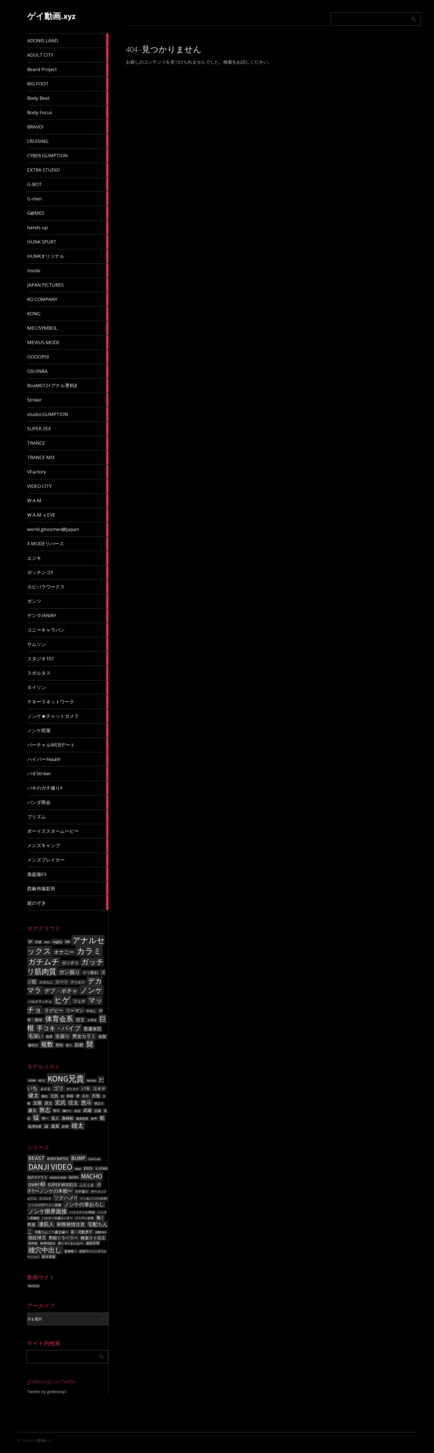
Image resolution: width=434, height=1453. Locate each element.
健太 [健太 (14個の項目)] (33, 1095)
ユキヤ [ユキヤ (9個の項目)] (99, 1088)
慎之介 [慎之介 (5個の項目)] (99, 1103)
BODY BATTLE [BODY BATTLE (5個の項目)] (57, 1158)
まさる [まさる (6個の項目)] (45, 1089)
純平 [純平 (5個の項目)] (94, 1118)
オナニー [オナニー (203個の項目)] (64, 952)
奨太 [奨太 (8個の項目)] (48, 1103)
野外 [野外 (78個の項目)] (59, 1045)
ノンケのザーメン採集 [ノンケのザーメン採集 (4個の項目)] (44, 1205)
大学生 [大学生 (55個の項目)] (92, 1020)
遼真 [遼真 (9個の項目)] (55, 1126)
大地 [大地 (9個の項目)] (96, 1095)
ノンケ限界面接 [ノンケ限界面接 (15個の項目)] (47, 1211)
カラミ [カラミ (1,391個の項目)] (89, 951)
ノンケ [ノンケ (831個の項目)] (91, 990)
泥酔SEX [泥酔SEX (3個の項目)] (100, 1232)
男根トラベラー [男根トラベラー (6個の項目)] (63, 1237)
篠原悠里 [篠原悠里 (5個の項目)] (82, 1118)
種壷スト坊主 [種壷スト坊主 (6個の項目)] (93, 1237)
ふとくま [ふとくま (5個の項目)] (86, 1185)
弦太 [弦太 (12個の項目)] (73, 1103)
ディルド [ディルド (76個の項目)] (78, 982)
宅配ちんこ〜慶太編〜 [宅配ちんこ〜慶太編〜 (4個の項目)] (51, 1232)
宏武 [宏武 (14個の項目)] (60, 1102)
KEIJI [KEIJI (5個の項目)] (41, 1080)
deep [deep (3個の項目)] (78, 1169)
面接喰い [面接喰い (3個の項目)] (70, 1251)
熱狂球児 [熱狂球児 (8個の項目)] (37, 1237)
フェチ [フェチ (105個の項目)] (79, 1001)
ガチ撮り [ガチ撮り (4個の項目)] (81, 1191)
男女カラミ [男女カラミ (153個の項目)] (84, 1036)
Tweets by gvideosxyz (46, 1391)
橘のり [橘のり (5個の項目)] (67, 1111)
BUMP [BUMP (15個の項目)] (78, 1157)
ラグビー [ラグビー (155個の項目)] (53, 1010)
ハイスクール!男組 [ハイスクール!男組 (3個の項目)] (82, 1212)
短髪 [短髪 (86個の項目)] (102, 1036)
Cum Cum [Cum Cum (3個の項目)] (94, 1159)
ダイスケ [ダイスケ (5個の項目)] (72, 1089)
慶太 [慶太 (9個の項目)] (32, 1110)
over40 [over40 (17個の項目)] (36, 1184)
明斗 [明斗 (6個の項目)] (56, 1111)
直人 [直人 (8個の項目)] (55, 1118)
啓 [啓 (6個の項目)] (77, 1096)
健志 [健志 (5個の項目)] (45, 1096)
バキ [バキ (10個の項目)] (85, 1088)
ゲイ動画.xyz (51, 16)
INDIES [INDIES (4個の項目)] (73, 1177)
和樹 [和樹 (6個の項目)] (70, 1096)
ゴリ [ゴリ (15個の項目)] (58, 1088)
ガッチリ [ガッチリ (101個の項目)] (70, 962)
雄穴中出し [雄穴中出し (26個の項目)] (45, 1250)
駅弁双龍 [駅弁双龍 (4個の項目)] (48, 1257)
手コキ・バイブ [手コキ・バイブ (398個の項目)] (59, 1028)
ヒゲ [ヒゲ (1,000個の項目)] (62, 1000)
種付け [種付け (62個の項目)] (33, 1045)
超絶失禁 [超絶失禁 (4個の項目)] (92, 1243)
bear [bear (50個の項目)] (47, 942)
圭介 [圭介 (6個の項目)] (85, 1096)
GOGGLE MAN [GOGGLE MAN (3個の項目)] (58, 1177)
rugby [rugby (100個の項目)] (57, 941)
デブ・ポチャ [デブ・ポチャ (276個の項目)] (61, 990)
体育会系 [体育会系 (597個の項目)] (59, 1019)
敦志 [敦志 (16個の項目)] (44, 1109)
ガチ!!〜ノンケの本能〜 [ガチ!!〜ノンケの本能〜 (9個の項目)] (64, 1188)
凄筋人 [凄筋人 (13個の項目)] (46, 1224)
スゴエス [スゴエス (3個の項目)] (45, 1198)
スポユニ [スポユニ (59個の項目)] (46, 982)
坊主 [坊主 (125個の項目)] (80, 1019)
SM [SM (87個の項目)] (67, 941)
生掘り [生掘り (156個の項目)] (62, 1036)
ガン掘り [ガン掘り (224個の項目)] (69, 972)
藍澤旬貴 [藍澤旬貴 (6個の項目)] (35, 1126)
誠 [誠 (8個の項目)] (46, 1126)
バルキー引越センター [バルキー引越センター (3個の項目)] (57, 1218)
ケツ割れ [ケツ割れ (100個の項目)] (90, 972)
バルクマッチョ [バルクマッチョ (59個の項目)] (39, 1002)
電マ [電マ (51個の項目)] (69, 1045)
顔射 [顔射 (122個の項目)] (79, 1045)
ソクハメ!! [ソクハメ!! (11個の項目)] (65, 1198)
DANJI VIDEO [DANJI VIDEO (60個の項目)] (50, 1167)
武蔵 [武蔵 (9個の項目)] (87, 1110)
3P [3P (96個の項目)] (30, 941)
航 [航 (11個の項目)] (102, 1118)
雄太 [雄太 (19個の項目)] (77, 1125)
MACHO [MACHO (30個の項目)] (91, 1176)
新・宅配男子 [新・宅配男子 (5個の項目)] (81, 1232)
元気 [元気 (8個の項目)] (54, 1095)
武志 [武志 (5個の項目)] (77, 1111)
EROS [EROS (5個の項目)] (88, 1168)
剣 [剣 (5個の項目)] (62, 1096)
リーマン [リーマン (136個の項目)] (75, 1010)
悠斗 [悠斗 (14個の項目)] (86, 1102)
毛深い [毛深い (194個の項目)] (35, 1036)
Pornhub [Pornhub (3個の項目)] (33, 1286)
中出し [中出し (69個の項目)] (91, 1011)
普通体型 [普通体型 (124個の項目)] (92, 1029)
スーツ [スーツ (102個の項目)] (61, 982)
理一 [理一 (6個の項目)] (45, 1118)
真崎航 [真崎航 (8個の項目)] (67, 1118)
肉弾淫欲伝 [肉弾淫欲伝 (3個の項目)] (47, 1243)
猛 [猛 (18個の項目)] (36, 1117)
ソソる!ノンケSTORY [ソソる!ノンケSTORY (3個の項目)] (93, 1198)
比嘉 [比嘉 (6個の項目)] (97, 1111)
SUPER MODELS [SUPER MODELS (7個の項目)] (62, 1184)
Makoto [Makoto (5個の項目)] (91, 1080)
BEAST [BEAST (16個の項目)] (36, 1158)
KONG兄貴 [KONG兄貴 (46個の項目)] (66, 1079)
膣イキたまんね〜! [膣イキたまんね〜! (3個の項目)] (70, 1243)
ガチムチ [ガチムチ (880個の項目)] (43, 961)
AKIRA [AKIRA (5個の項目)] (32, 1080)
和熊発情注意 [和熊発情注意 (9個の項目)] (71, 1224)
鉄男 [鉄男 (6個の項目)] (65, 1126)
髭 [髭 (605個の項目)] (89, 1044)
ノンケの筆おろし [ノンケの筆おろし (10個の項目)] (84, 1204)
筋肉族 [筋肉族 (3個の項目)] (32, 1243)
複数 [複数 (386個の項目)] (47, 1044)
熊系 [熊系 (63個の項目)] (49, 1037)
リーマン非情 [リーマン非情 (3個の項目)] (84, 1218)
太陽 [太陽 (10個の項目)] (37, 1103)
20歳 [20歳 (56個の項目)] (38, 942)
